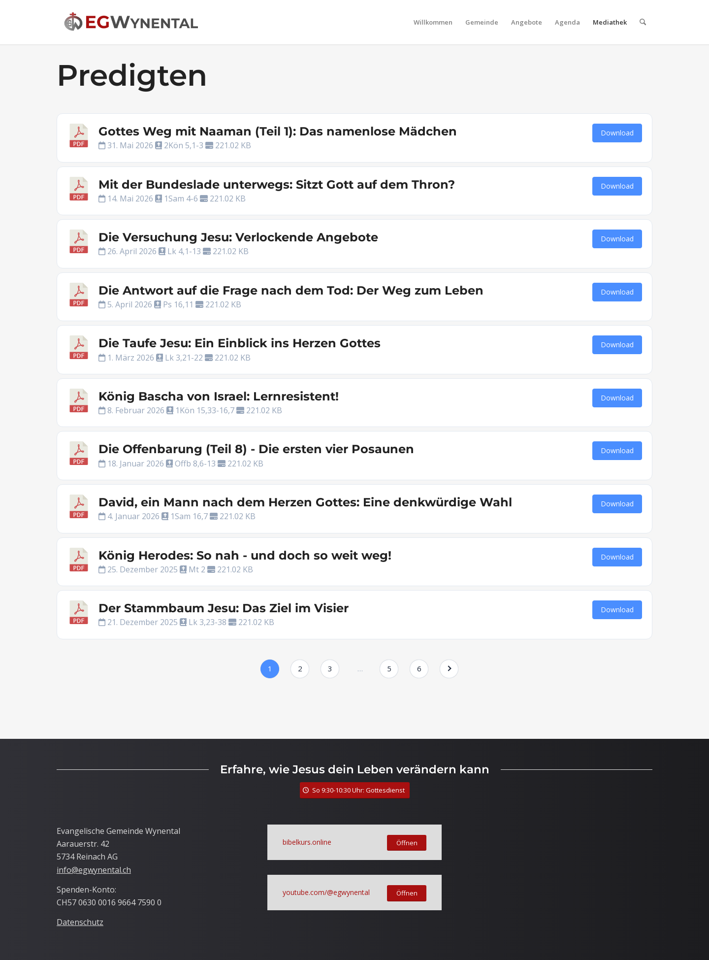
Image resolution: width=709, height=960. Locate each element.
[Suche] (642, 22)
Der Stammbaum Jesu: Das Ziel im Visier (223, 608)
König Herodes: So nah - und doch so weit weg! (244, 555)
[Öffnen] (406, 843)
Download (617, 132)
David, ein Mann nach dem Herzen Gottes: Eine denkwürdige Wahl (305, 502)
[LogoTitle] (131, 22)
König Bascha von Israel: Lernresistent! (218, 396)
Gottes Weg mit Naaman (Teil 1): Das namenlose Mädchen (277, 131)
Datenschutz (80, 922)
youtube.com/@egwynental (326, 892)
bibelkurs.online (307, 842)
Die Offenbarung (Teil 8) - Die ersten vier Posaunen (256, 449)
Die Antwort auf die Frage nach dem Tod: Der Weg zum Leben (290, 290)
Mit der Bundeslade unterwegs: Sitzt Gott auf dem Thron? (276, 184)
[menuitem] (433, 22)
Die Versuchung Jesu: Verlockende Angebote (238, 237)
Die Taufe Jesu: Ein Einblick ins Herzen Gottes (239, 343)
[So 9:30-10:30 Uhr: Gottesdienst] (355, 790)
